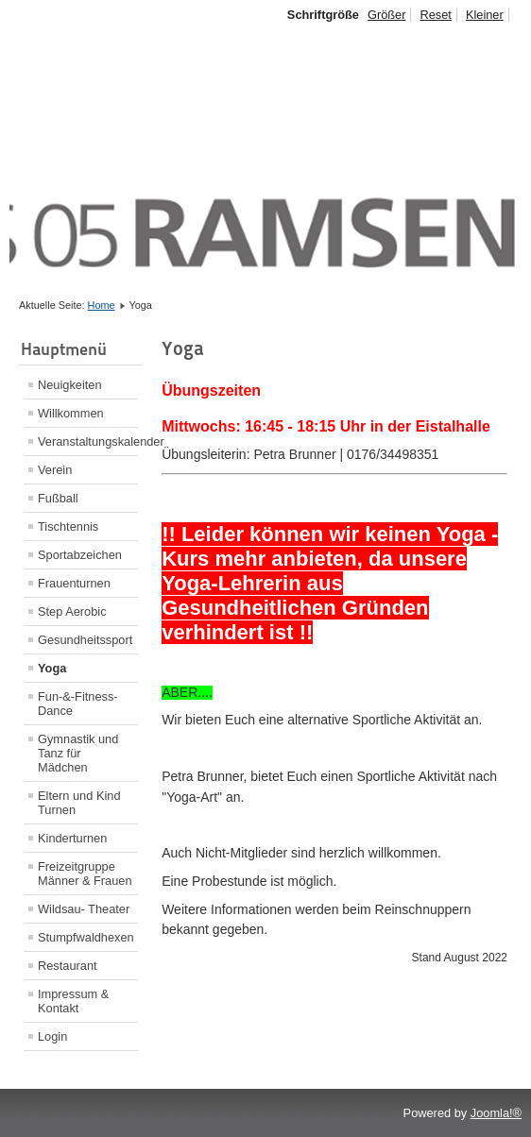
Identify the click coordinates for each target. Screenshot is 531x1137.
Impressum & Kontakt (73, 1001)
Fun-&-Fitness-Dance (78, 703)
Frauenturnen (74, 583)
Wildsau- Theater (83, 909)
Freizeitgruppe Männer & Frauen (85, 873)
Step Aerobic (72, 611)
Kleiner (485, 15)
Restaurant (67, 966)
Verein (55, 470)
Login (52, 1036)
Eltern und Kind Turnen (79, 803)
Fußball (58, 498)
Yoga (52, 668)
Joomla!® (496, 1113)
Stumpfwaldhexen (86, 937)
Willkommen (71, 413)
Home (101, 305)
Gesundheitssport (85, 640)
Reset (435, 15)
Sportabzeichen (80, 555)
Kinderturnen (72, 838)
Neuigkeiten (70, 385)
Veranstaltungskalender (88, 441)
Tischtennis (68, 526)
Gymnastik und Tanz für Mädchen (78, 753)
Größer (387, 15)
